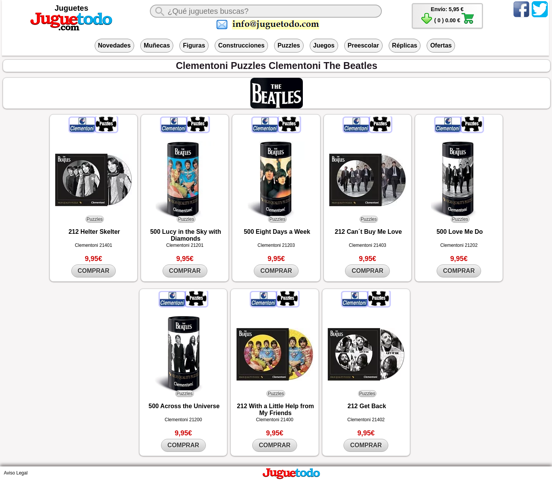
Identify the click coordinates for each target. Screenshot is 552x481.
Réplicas (404, 45)
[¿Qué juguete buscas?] (266, 11)
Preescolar (363, 45)
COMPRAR (94, 271)
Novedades (114, 45)
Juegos (324, 45)
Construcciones (241, 45)
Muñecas (157, 45)
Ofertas (441, 45)
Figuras (194, 45)
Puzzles (289, 45)
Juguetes (72, 8)
